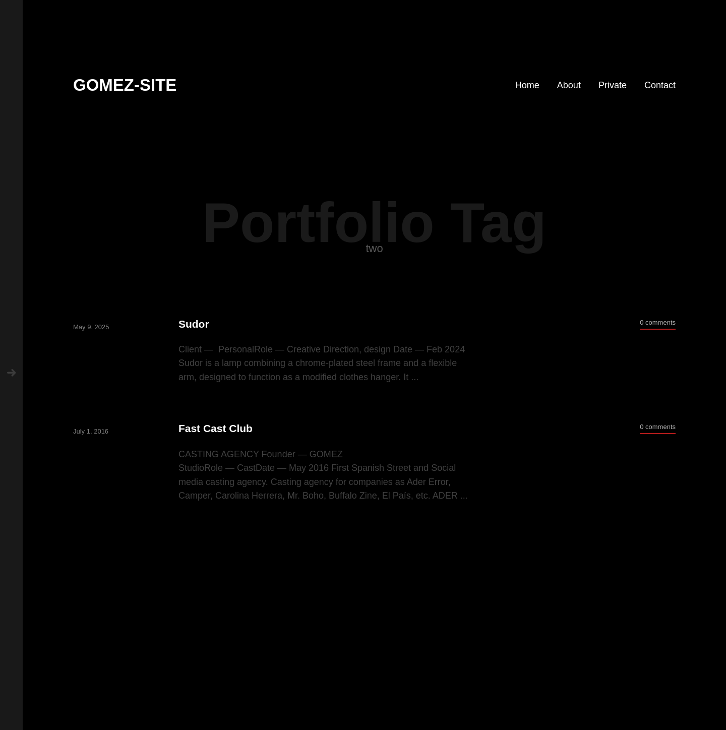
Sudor (193, 324)
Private (612, 85)
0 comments (658, 322)
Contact (660, 85)
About (569, 85)
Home (527, 85)
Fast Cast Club (215, 428)
